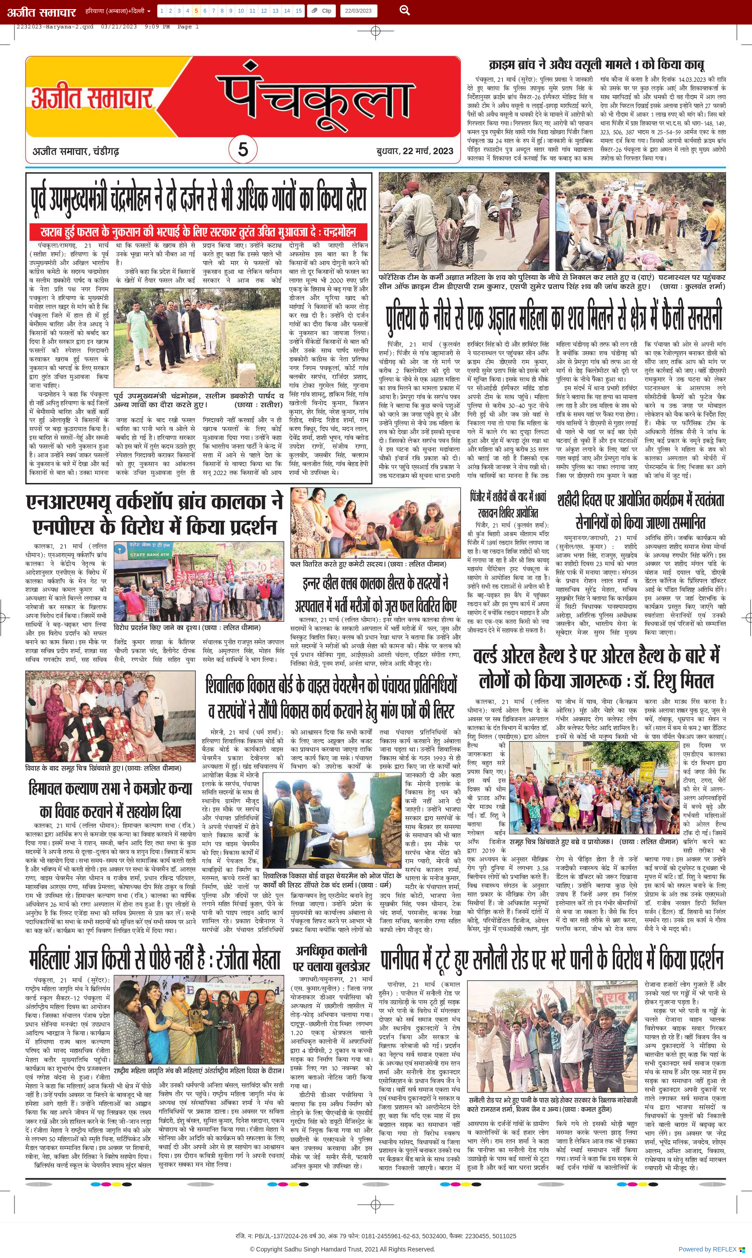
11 (252, 11)
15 (298, 11)
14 (287, 11)
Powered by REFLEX (712, 1249)
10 (241, 11)
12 (264, 11)
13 (276, 11)
